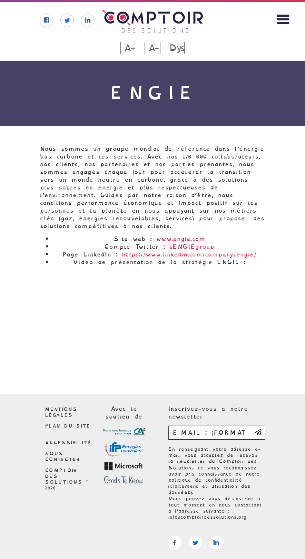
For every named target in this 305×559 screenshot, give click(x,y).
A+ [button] (128, 48)
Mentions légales (61, 412)
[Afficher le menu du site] (283, 19)
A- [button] (152, 48)
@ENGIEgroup (191, 246)
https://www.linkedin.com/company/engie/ (189, 254)
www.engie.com (180, 239)
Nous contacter (62, 456)
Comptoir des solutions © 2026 (66, 479)
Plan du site (67, 425)
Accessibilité (68, 442)
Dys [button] (176, 48)
